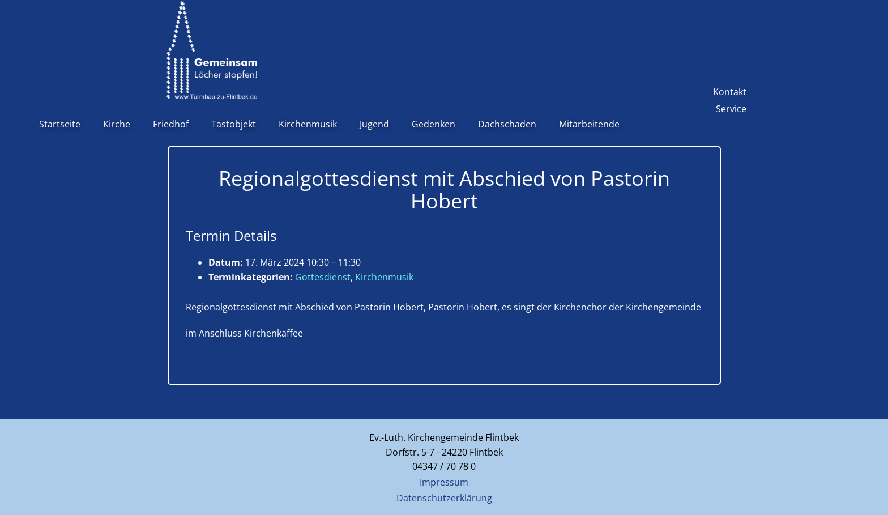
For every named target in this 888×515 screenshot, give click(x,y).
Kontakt (729, 92)
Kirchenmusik (308, 124)
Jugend (374, 124)
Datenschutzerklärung (444, 498)
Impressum (444, 482)
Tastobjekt (233, 124)
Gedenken (433, 124)
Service (731, 109)
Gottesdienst (323, 277)
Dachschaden (507, 124)
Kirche (116, 124)
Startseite (59, 124)
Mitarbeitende (589, 124)
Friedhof (171, 124)
